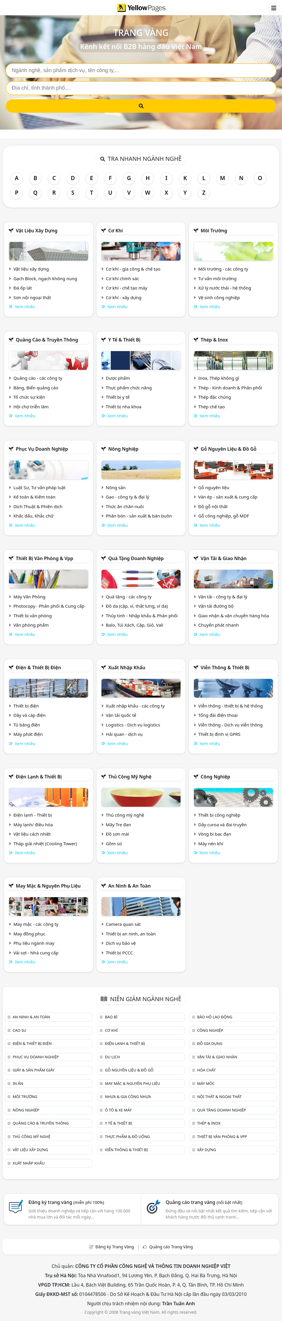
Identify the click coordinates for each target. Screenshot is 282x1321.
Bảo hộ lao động (214, 1016)
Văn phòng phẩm (31, 625)
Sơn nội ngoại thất (32, 297)
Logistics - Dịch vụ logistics (133, 725)
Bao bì (111, 1016)
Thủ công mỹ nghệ (129, 776)
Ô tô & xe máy (118, 1110)
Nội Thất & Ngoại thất (219, 1096)
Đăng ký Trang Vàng (114, 1246)
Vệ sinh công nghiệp (219, 297)
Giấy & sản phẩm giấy (33, 1070)
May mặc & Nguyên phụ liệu (48, 886)
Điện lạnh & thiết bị (39, 776)
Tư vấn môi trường (217, 278)
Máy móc (206, 1083)
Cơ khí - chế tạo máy (126, 288)
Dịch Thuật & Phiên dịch (37, 506)
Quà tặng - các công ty (129, 596)
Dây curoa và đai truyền (222, 824)
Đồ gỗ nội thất (213, 506)
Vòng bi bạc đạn (214, 834)
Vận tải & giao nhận (223, 558)
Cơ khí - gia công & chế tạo (133, 269)
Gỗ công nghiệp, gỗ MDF (223, 516)
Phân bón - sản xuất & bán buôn (139, 516)
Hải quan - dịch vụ (124, 734)
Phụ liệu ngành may (33, 943)
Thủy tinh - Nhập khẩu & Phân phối (142, 615)
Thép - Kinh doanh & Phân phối (230, 388)
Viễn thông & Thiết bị (225, 667)
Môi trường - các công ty (223, 269)
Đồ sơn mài (117, 834)
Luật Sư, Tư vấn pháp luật (39, 487)
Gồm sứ (114, 843)
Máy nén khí (210, 843)
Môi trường (214, 230)
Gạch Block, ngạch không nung (45, 278)
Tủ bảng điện (26, 725)
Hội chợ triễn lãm (31, 406)
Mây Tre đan (118, 824)
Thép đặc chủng (214, 397)
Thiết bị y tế (118, 397)
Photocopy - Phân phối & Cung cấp (49, 606)
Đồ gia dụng (210, 1043)
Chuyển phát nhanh (218, 625)
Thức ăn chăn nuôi (125, 506)
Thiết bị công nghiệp (219, 815)
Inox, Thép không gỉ (218, 378)
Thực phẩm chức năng (129, 388)
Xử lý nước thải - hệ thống (224, 288)
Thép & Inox (214, 340)
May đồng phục (29, 934)
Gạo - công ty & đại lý (127, 497)
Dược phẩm (118, 378)
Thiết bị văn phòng (32, 615)
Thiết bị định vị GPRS (219, 734)
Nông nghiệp (123, 449)
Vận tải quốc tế (121, 715)
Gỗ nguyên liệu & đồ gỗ (228, 449)
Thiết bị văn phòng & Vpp (44, 558)
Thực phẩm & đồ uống (127, 1136)
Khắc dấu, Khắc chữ (33, 516)
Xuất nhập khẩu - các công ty (135, 706)
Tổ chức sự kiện (29, 397)
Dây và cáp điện (29, 715)
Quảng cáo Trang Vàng (171, 1246)
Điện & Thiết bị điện (38, 667)
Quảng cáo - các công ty (37, 378)
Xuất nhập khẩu (126, 667)
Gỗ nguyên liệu (213, 487)
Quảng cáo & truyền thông (47, 340)
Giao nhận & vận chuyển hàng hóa (233, 615)
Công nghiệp (215, 776)
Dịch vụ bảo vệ (121, 943)
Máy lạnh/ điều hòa (33, 824)
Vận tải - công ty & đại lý (222, 596)
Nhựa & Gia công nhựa (128, 1096)
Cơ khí (115, 230)
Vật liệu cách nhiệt (32, 834)
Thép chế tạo (211, 406)
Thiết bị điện (26, 706)
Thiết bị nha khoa (123, 406)
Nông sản (116, 487)
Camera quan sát (123, 924)
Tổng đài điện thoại (218, 715)
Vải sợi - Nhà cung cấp (36, 953)
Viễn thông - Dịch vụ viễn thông (230, 725)
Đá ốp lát (22, 288)
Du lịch (112, 1056)
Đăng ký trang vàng (66, 1202)
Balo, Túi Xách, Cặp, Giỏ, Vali (134, 625)
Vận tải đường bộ (216, 606)
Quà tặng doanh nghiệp (136, 558)
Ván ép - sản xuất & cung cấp (228, 497)
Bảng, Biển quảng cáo (35, 388)
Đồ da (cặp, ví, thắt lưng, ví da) (137, 606)
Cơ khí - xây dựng (123, 297)
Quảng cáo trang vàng (204, 1202)
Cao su (19, 1030)
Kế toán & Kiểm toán (34, 497)
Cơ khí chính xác (122, 278)
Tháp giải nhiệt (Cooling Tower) (45, 843)
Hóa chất (206, 1070)
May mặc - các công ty (35, 924)
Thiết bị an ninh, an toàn (131, 934)
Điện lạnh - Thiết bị (32, 815)
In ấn (18, 1083)
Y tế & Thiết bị (124, 340)
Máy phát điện (28, 734)
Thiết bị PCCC (119, 953)
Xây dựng (206, 1149)
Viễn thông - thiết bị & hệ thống (230, 706)
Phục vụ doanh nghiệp (42, 449)
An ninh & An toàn (129, 886)
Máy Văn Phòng (29, 596)
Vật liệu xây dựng (36, 230)
